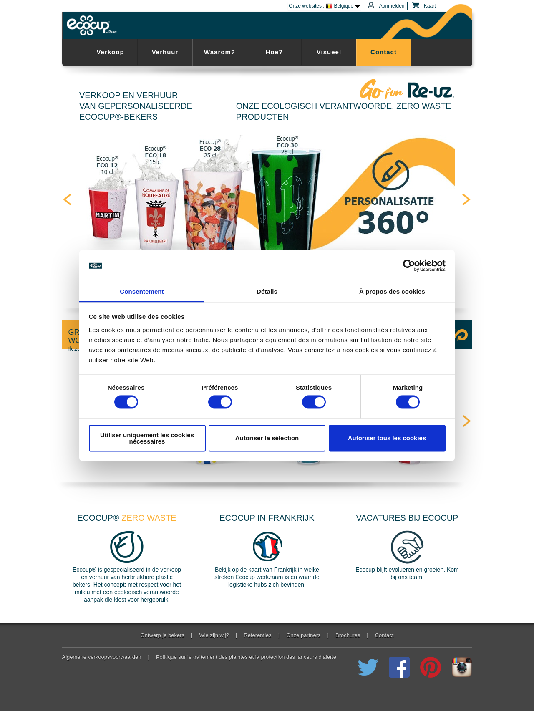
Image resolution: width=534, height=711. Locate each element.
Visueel (329, 51)
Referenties (257, 635)
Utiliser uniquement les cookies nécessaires (147, 438)
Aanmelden (387, 6)
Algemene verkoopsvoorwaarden (101, 657)
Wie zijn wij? (214, 635)
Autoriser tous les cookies (387, 438)
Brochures (347, 635)
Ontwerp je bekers (163, 635)
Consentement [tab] (142, 291)
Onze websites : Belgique (321, 6)
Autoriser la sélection (267, 438)
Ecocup (93, 25)
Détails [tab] (267, 291)
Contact (383, 51)
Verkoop (110, 51)
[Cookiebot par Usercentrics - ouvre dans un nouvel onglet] (409, 266)
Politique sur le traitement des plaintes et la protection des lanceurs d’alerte (246, 657)
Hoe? (274, 51)
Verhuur (165, 51)
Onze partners (303, 635)
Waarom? (219, 51)
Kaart (425, 6)
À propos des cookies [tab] (392, 291)
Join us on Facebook (399, 667)
